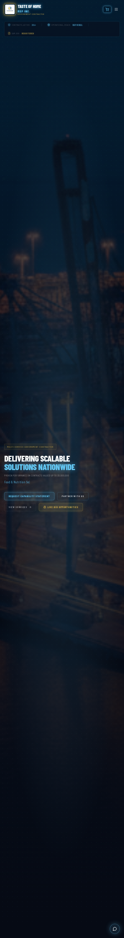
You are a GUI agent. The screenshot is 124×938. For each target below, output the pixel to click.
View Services (20, 506)
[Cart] (107, 9)
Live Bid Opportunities (60, 506)
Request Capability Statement (29, 495)
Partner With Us (73, 495)
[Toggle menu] (116, 9)
